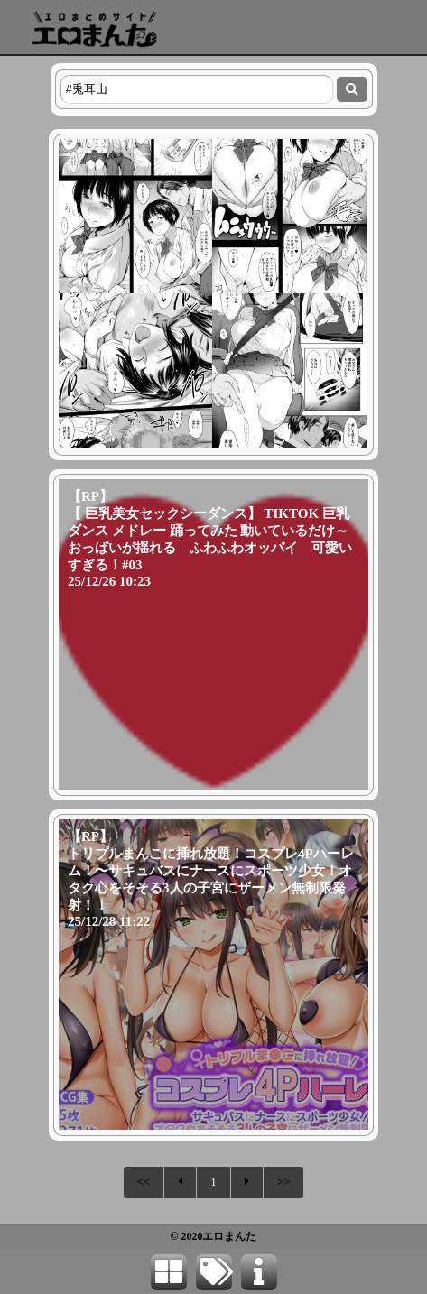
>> (284, 1181)
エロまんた (229, 1236)
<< (144, 1181)
